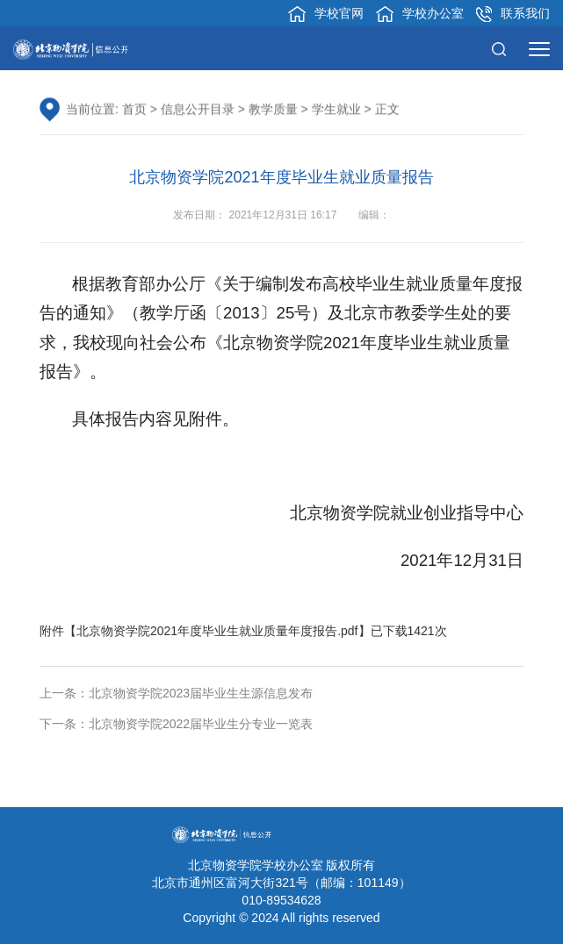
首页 (134, 110)
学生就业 (336, 110)
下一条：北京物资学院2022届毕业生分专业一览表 (176, 724)
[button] (503, 48)
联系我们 (513, 14)
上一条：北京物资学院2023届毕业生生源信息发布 (176, 693)
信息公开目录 (198, 110)
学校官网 (326, 14)
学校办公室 (420, 14)
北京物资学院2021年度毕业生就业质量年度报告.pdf (217, 631)
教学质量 (273, 110)
